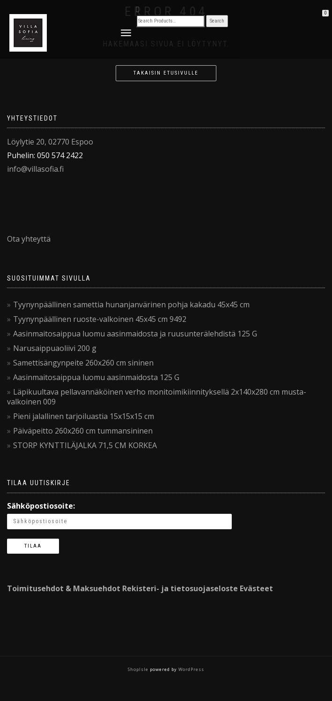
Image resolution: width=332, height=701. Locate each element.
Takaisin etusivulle (166, 73)
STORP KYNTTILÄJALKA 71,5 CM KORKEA (85, 445)
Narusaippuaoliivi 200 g (54, 348)
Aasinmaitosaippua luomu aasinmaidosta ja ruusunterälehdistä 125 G (135, 333)
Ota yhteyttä (29, 239)
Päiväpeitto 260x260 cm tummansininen (83, 431)
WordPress (190, 669)
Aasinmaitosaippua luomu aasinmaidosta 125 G (96, 377)
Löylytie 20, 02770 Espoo (50, 142)
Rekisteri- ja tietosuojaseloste (180, 588)
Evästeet (256, 588)
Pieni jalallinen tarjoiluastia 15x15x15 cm (83, 416)
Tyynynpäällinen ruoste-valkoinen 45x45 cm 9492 (99, 319)
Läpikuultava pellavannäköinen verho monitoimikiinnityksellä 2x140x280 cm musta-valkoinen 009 (156, 397)
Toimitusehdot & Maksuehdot (63, 588)
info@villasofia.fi (35, 169)
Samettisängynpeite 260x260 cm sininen (83, 363)
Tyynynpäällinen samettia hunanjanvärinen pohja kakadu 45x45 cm (131, 304)
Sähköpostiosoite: (41, 506)
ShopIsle (139, 669)
